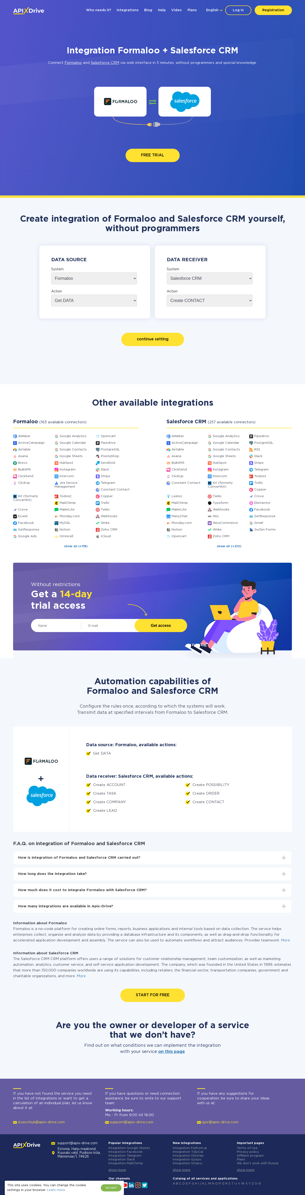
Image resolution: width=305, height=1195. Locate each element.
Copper (107, 496)
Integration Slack (121, 1159)
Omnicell (66, 536)
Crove (23, 509)
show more (117, 1170)
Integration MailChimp (125, 1163)
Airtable (24, 449)
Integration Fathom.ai (190, 1148)
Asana (23, 456)
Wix (216, 516)
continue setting (152, 339)
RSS (257, 449)
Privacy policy (248, 1152)
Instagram (68, 469)
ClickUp (24, 483)
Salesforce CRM (105, 62)
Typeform (220, 503)
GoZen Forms (265, 529)
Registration (273, 10)
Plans (192, 10)
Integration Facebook (125, 1152)
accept (111, 1187)
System (57, 269)
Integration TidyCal (188, 1152)
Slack (105, 469)
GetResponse (28, 529)
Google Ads (27, 536)
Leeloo (177, 496)
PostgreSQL (110, 449)
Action (56, 291)
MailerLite (67, 509)
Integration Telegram (124, 1155)
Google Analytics (73, 436)
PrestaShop (110, 456)
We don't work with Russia (257, 1163)
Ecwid (22, 516)
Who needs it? (98, 10)
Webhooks (109, 516)
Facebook (26, 523)
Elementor (262, 503)
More (285, 940)
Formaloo (73, 62)
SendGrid (108, 463)
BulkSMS (24, 469)
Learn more (56, 1190)
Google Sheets (71, 456)
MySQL (65, 523)
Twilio (105, 509)
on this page (171, 1052)
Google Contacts (73, 449)
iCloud (106, 536)
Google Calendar (73, 443)
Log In (238, 10)
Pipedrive (108, 443)
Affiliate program (250, 1155)
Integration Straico (187, 1163)
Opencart (108, 436)
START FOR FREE (152, 995)
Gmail (258, 523)
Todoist (65, 496)
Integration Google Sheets (129, 1148)
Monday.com (70, 516)
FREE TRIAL (152, 155)
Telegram (108, 483)
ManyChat (180, 516)
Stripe (105, 476)
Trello (105, 503)
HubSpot (66, 463)
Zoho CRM (109, 529)
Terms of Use (247, 1148)
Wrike (105, 523)
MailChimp (68, 503)
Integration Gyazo (187, 1159)
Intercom (67, 476)
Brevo (22, 463)
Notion (65, 529)
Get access (161, 625)
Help (162, 10)
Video (176, 10)
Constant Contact (115, 489)
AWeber (24, 436)
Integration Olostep (188, 1155)
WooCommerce (225, 523)
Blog (148, 10)
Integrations (127, 10)
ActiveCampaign (31, 443)
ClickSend (25, 476)
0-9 (258, 1183)
